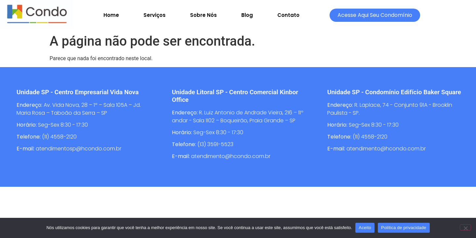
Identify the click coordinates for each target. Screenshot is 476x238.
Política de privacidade (403, 227)
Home (111, 15)
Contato (288, 15)
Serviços (154, 15)
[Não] (465, 227)
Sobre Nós (203, 15)
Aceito (365, 227)
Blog (247, 15)
